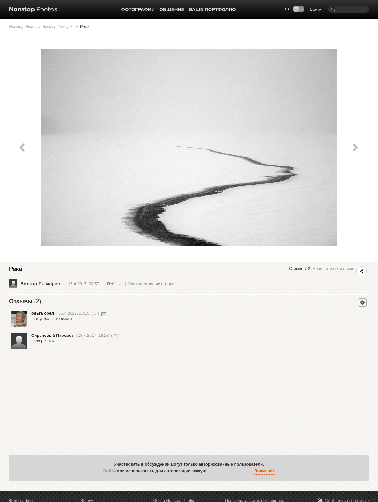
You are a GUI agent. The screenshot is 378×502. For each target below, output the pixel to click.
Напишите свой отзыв (333, 268)
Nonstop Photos (22, 26)
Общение (171, 9)
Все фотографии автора (151, 283)
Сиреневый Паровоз (52, 335)
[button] (213, 471)
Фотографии (138, 9)
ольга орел (42, 313)
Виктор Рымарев (57, 26)
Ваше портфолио (212, 9)
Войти (316, 9)
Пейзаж (114, 283)
